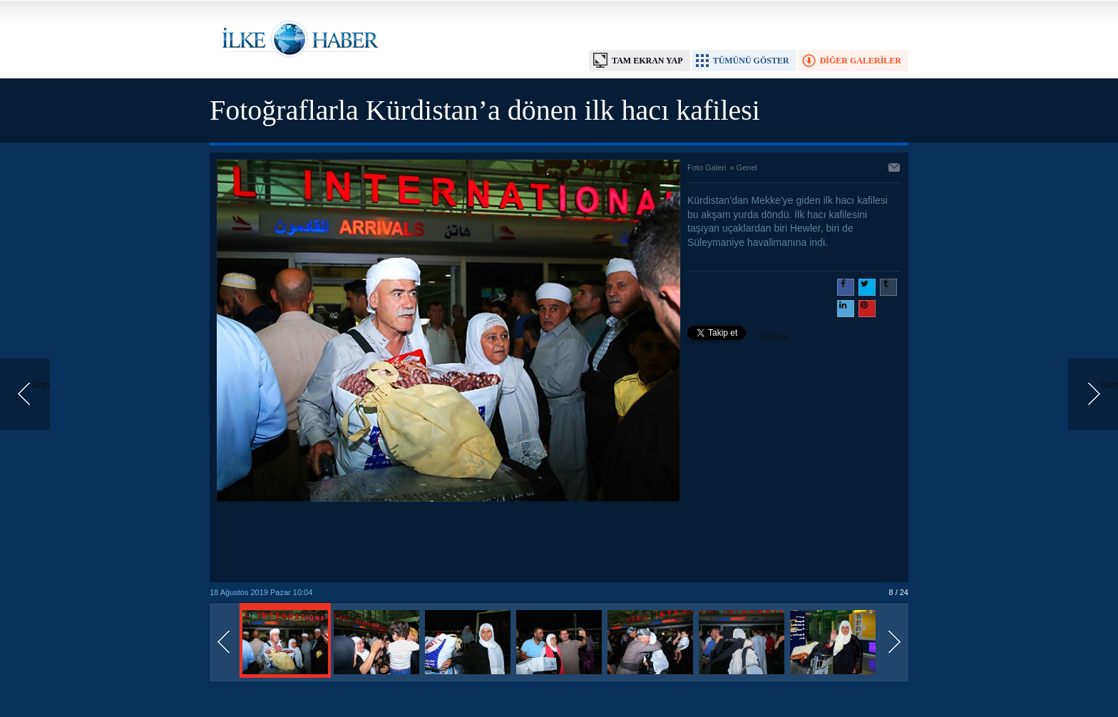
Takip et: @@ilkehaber (739, 338)
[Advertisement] (448, 543)
